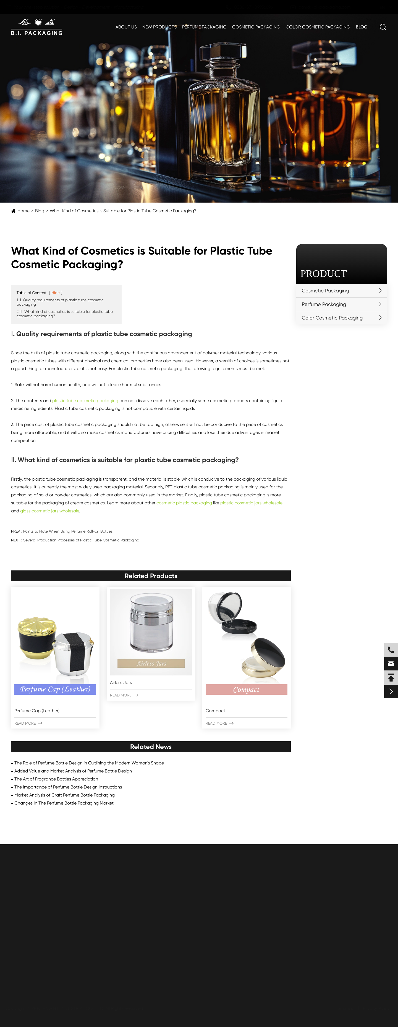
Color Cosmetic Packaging (318, 27)
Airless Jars (121, 682)
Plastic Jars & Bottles (32, 889)
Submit (45, 971)
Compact (215, 710)
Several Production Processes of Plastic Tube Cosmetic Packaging (81, 540)
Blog (362, 27)
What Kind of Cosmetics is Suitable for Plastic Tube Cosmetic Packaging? (123, 210)
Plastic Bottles (25, 900)
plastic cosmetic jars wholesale (251, 502)
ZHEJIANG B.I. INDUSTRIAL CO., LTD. (70, 1008)
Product (323, 273)
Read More (28, 723)
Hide (55, 292)
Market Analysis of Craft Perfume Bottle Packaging (64, 795)
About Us (126, 27)
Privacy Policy (373, 1008)
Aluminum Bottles (28, 942)
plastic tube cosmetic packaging (85, 400)
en (377, 7)
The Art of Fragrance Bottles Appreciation (56, 779)
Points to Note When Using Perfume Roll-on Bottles (67, 531)
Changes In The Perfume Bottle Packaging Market (64, 803)
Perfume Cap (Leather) (36, 710)
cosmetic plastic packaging (184, 502)
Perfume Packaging (204, 27)
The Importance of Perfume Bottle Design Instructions (68, 787)
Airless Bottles (24, 931)
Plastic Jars (22, 910)
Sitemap (343, 1008)
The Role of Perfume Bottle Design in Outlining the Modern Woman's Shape (89, 763)
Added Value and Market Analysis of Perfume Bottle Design (73, 771)
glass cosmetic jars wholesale (49, 511)
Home (23, 210)
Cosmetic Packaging (256, 27)
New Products (159, 27)
